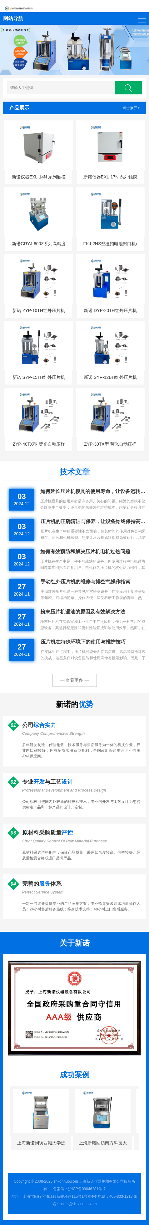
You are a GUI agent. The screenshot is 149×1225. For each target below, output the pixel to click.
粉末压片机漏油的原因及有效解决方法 (82, 611)
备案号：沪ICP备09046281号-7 (79, 1189)
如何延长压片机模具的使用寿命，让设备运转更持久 (93, 491)
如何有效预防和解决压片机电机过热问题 (85, 551)
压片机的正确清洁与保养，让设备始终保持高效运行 (93, 521)
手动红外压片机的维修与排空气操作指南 (86, 581)
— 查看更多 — (74, 680)
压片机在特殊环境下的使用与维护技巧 (83, 641)
